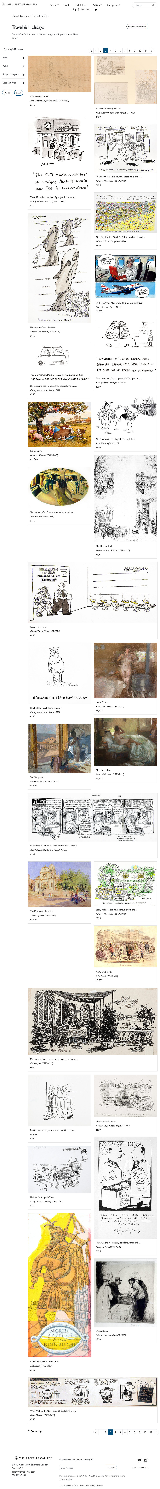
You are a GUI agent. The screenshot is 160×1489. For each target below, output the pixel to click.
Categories (25, 15)
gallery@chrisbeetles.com (23, 1471)
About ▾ (54, 5)
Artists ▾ (97, 5)
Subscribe (111, 1467)
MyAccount (81, 9)
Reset (18, 92)
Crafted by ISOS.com (140, 1467)
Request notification (137, 26)
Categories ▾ (113, 5)
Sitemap (100, 1485)
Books (67, 5)
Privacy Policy (110, 1475)
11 (146, 50)
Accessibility (84, 1485)
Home (15, 15)
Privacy (92, 1485)
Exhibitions (81, 5)
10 (140, 50)
